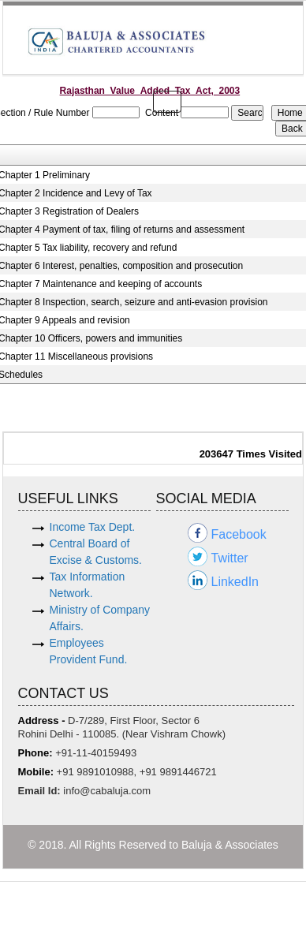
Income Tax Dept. (93, 527)
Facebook (239, 534)
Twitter (229, 558)
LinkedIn (235, 581)
